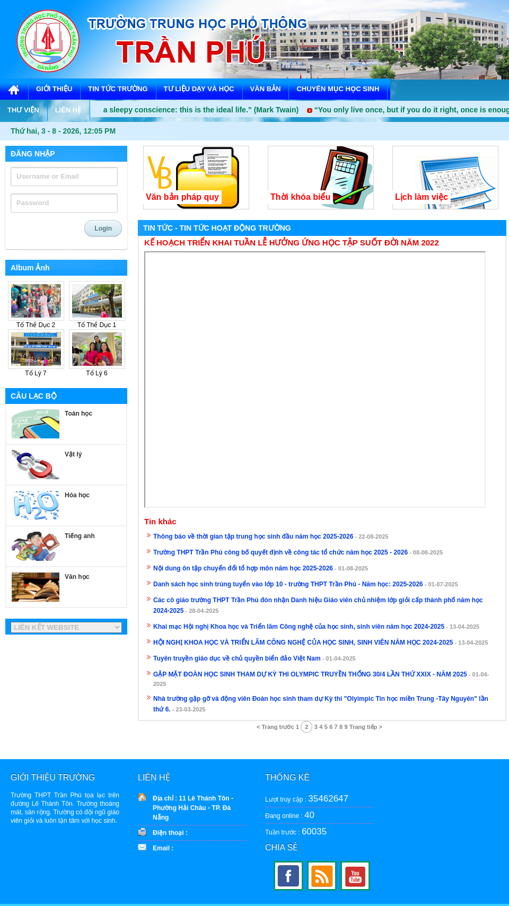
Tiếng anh (80, 536)
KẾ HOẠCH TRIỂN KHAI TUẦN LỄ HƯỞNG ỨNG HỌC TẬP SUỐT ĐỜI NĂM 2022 (291, 243)
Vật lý (73, 454)
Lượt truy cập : (306, 799)
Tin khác (160, 521)
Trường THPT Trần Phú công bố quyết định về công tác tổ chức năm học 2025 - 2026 (280, 552)
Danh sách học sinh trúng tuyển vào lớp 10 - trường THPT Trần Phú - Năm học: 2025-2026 (288, 584)
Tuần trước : (296, 831)
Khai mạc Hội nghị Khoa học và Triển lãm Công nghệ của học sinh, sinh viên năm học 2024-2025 (298, 626)
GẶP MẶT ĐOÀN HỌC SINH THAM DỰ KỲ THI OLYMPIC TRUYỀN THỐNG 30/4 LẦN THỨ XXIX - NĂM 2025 (310, 674)
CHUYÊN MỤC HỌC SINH (337, 89)
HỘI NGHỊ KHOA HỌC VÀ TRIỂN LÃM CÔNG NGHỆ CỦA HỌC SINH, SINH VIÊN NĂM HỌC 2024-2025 (303, 642)
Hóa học (77, 495)
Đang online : (289, 815)
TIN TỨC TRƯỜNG (117, 89)
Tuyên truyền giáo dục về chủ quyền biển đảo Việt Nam (237, 658)
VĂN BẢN (265, 89)
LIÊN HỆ (68, 110)
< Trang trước (275, 727)
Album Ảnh (30, 267)
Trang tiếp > (365, 727)
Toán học (78, 413)
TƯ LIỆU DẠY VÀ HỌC (199, 89)
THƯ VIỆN (23, 110)
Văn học (77, 576)
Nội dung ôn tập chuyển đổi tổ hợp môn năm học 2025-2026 (243, 568)
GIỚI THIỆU (54, 89)
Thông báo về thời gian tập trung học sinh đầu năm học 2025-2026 (253, 536)
